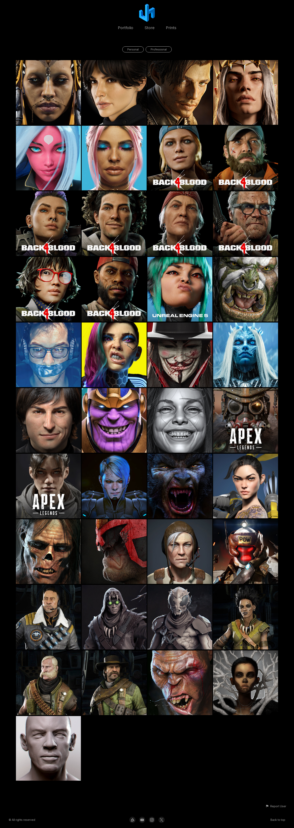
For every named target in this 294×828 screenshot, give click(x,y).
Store (149, 27)
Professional (159, 49)
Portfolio (125, 27)
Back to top (277, 819)
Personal (133, 49)
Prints (171, 27)
